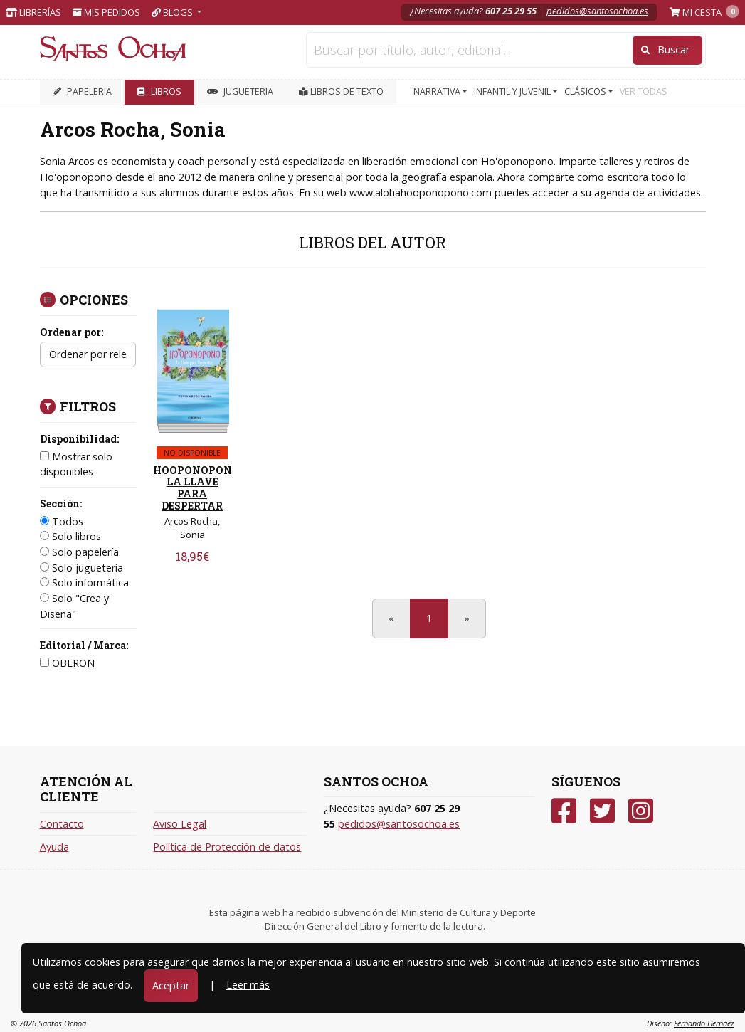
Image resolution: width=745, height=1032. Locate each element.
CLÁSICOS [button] (586, 91)
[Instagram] (640, 811)
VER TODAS (643, 91)
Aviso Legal (179, 824)
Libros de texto (341, 91)
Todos (61, 521)
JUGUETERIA (240, 91)
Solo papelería (79, 552)
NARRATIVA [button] (438, 91)
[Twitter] (602, 811)
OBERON (67, 663)
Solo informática (84, 582)
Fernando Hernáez (704, 1023)
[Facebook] (563, 811)
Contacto (62, 824)
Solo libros (70, 536)
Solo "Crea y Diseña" (74, 606)
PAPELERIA (82, 91)
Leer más (248, 984)
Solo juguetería (81, 567)
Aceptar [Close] (170, 985)
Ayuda (54, 846)
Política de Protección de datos (227, 846)
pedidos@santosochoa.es (597, 10)
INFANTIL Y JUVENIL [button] (513, 91)
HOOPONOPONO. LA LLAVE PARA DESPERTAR (197, 487)
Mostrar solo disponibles (76, 464)
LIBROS (159, 91)
